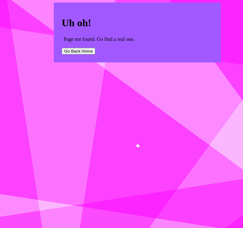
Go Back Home (78, 51)
